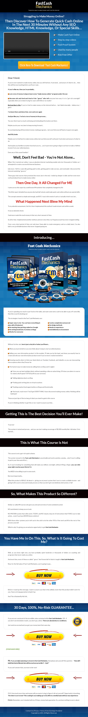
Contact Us (29, 711)
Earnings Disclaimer (56, 711)
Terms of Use (44, 711)
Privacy (36, 711)
